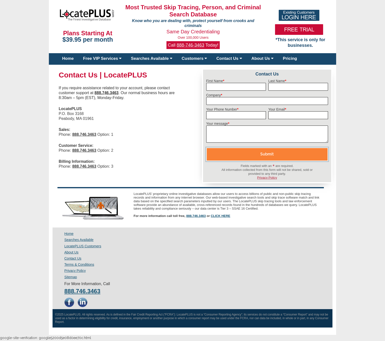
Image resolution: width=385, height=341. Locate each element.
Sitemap (70, 277)
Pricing (290, 58)
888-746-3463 (190, 45)
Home (68, 58)
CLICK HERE (220, 216)
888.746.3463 (196, 216)
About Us (262, 58)
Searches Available (151, 58)
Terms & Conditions (79, 264)
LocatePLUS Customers (82, 246)
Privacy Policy (267, 177)
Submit (267, 154)
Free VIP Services (102, 58)
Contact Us (229, 58)
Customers (194, 58)
